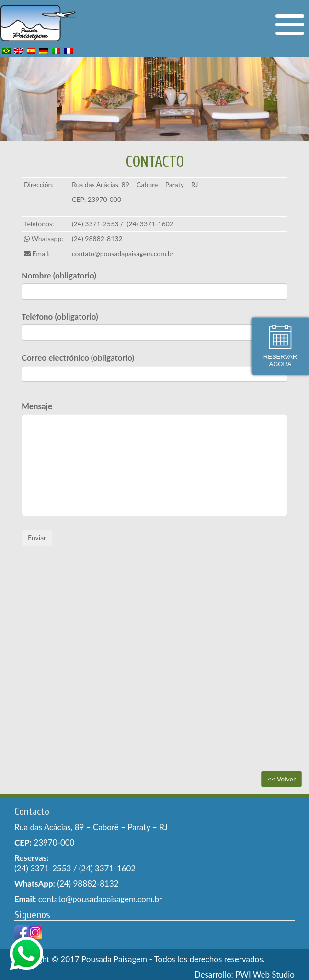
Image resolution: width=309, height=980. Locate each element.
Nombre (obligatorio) (59, 275)
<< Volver (281, 779)
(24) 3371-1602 (150, 224)
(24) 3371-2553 (95, 224)
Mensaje (37, 406)
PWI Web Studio (265, 974)
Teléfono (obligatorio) (60, 317)
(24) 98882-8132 (97, 238)
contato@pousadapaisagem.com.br (123, 253)
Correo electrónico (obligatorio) (78, 358)
